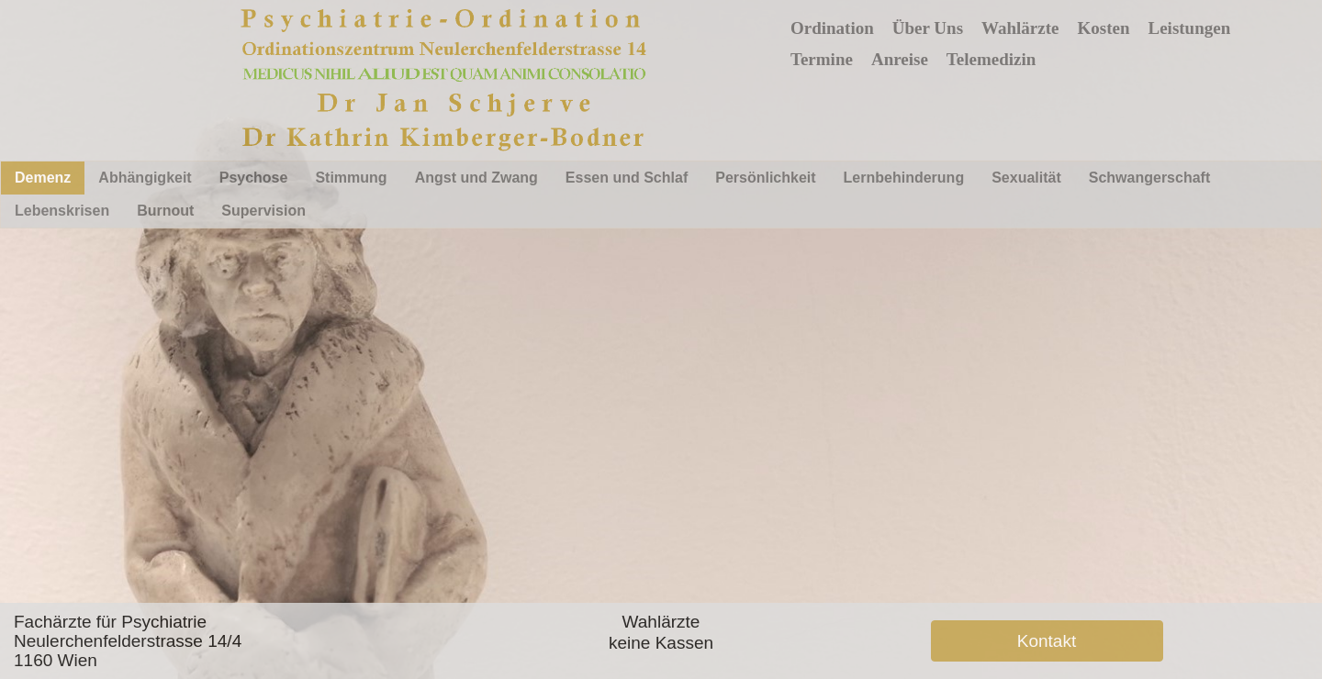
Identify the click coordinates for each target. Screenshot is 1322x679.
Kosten (1104, 28)
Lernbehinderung (904, 177)
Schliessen (936, 458)
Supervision (263, 210)
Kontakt (1046, 641)
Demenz (43, 177)
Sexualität (1026, 177)
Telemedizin (991, 59)
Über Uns (927, 28)
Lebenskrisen (62, 210)
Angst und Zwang (476, 177)
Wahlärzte (1020, 28)
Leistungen (1189, 28)
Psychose (253, 177)
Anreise (899, 59)
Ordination (832, 28)
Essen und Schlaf (627, 177)
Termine (821, 59)
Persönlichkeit (765, 177)
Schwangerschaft (1149, 177)
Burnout (165, 210)
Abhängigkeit (144, 177)
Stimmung (351, 177)
